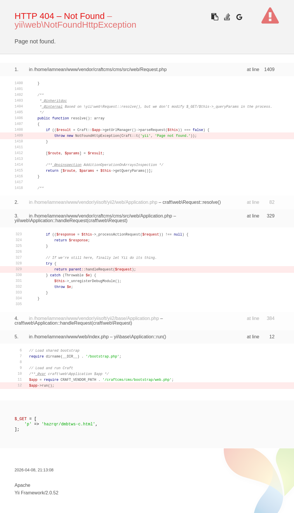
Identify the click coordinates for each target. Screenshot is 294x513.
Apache (22, 485)
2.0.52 (51, 492)
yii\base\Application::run (138, 336)
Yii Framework (29, 492)
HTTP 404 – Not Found (60, 16)
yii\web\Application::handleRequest (51, 220)
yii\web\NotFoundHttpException (76, 24)
